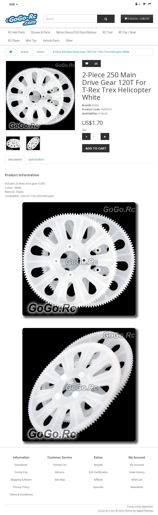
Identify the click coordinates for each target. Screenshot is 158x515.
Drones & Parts (40, 32)
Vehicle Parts (51, 40)
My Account (137, 464)
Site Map (60, 479)
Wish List (136, 479)
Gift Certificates (98, 472)
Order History (137, 472)
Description (15, 159)
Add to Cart (95, 148)
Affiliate (98, 479)
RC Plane (14, 40)
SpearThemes (145, 510)
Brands (98, 464)
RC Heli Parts (16, 32)
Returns (59, 472)
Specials (98, 487)
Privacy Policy (21, 487)
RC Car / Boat (127, 32)
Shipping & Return (21, 479)
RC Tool (108, 32)
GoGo (40, 52)
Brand (24, 52)
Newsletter (136, 487)
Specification (36, 159)
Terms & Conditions (21, 494)
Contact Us (21, 472)
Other (69, 40)
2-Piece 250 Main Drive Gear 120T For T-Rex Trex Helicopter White (91, 52)
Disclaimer (21, 464)
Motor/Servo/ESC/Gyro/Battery (76, 32)
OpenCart (147, 506)
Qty (84, 130)
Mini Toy (31, 40)
